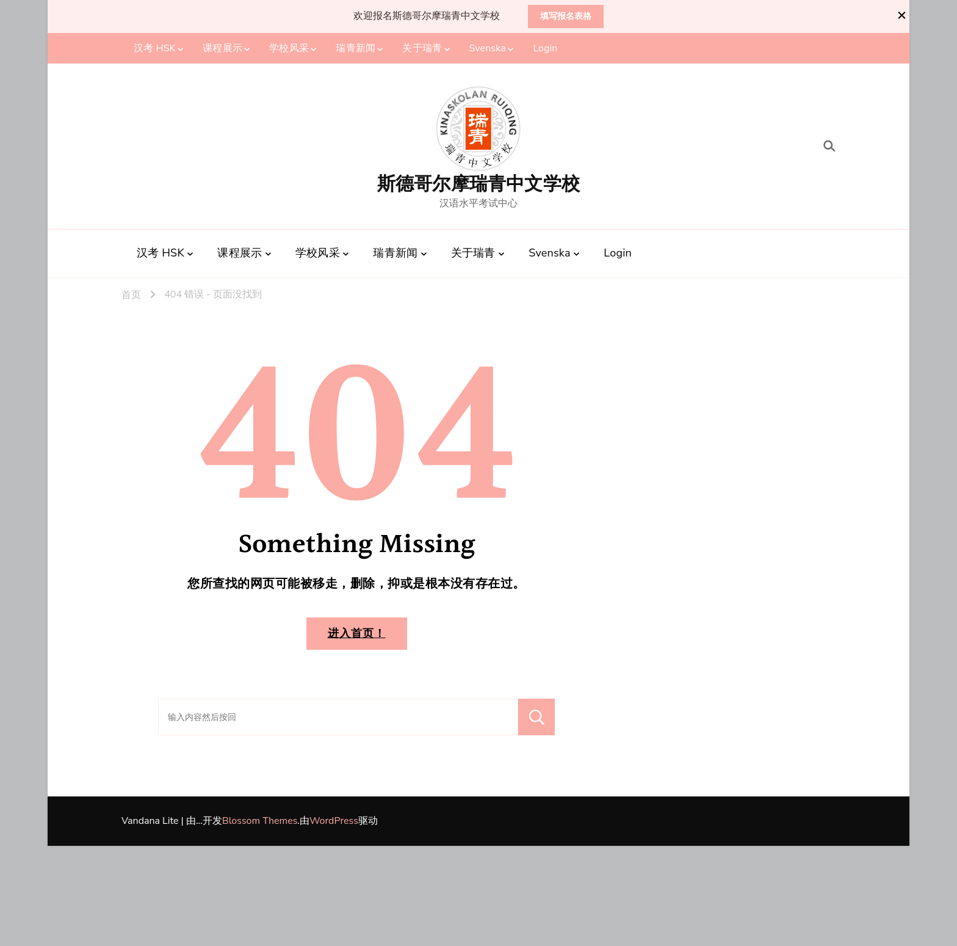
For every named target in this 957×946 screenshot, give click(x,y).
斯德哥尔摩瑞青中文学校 (478, 184)
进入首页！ (357, 633)
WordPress (333, 821)
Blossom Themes (259, 821)
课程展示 (222, 48)
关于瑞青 (421, 48)
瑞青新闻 (355, 48)
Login (545, 48)
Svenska (487, 48)
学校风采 (288, 48)
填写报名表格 (565, 16)
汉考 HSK (155, 48)
